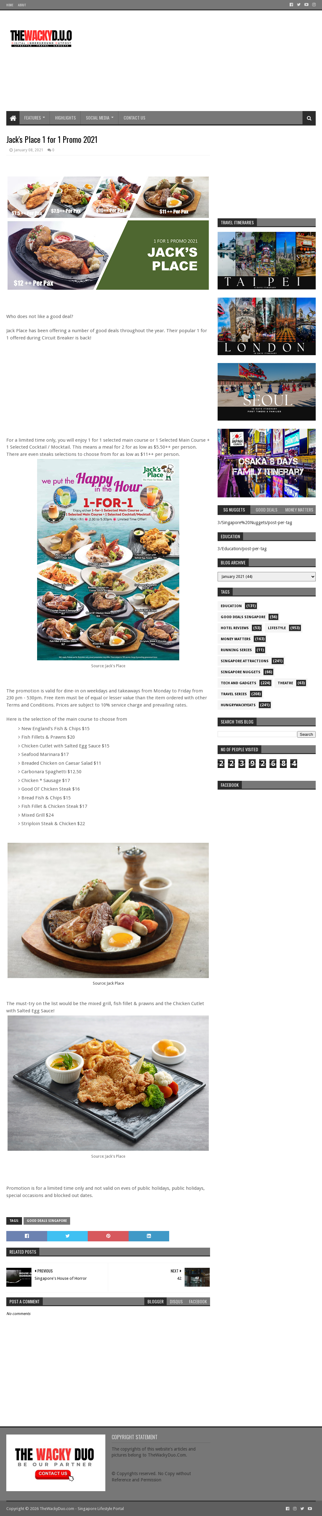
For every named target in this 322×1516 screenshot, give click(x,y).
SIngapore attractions (245, 661)
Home (9, 5)
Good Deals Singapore (47, 1220)
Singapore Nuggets (240, 672)
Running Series (236, 650)
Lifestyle (277, 628)
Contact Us (134, 117)
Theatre (285, 683)
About (22, 5)
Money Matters (236, 639)
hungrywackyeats (238, 705)
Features (32, 117)
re (266, 832)
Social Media (97, 117)
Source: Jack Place (108, 983)
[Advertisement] (201, 61)
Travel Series (234, 694)
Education (231, 606)
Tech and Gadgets (238, 683)
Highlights (65, 117)
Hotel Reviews (235, 628)
